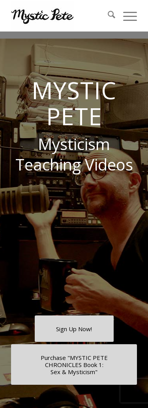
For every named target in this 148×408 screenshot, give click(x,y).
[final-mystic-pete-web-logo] (61, 16)
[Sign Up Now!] (74, 328)
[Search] (107, 16)
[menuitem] (107, 16)
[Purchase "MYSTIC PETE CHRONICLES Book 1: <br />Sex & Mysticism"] (74, 364)
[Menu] (126, 16)
